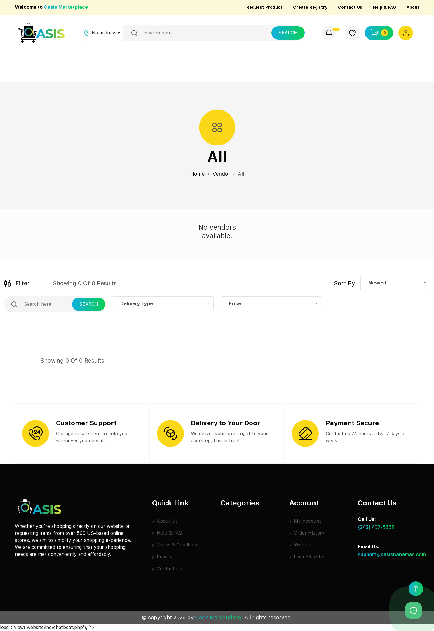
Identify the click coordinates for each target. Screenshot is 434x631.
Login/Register (307, 557)
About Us (165, 521)
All (241, 174)
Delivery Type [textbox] (136, 303)
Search (288, 33)
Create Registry (310, 7)
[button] (406, 33)
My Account (305, 521)
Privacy (162, 557)
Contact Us (350, 7)
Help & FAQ (384, 7)
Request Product (264, 7)
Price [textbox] (235, 303)
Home (197, 174)
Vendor (221, 174)
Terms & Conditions (176, 545)
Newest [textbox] (378, 283)
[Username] (206, 33)
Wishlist (300, 545)
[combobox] (395, 283)
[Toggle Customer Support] (413, 610)
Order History (307, 533)
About (413, 7)
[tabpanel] (217, 232)
